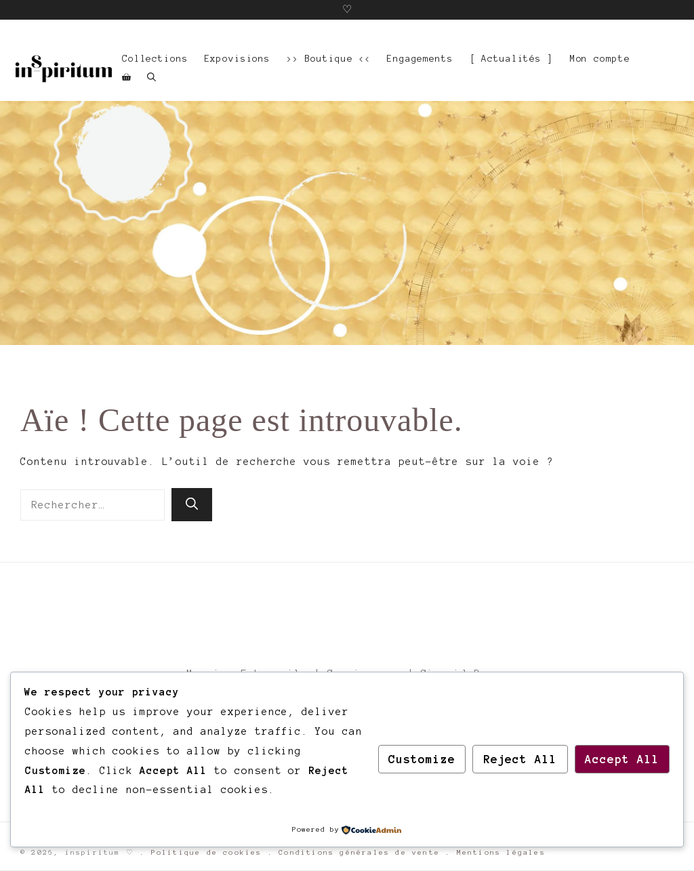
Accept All (622, 759)
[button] (151, 77)
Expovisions (238, 59)
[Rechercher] (191, 504)
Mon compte (600, 59)
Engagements (420, 59)
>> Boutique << (329, 59)
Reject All (520, 759)
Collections (155, 59)
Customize (421, 759)
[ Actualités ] (512, 59)
